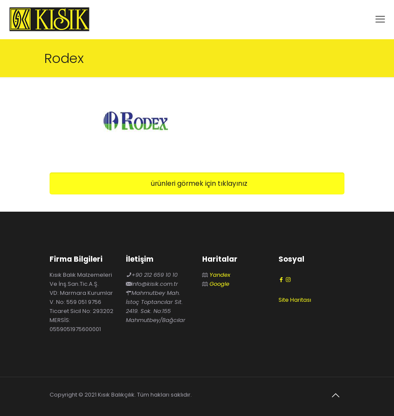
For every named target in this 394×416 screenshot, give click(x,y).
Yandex (220, 275)
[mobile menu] (380, 19)
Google (219, 284)
